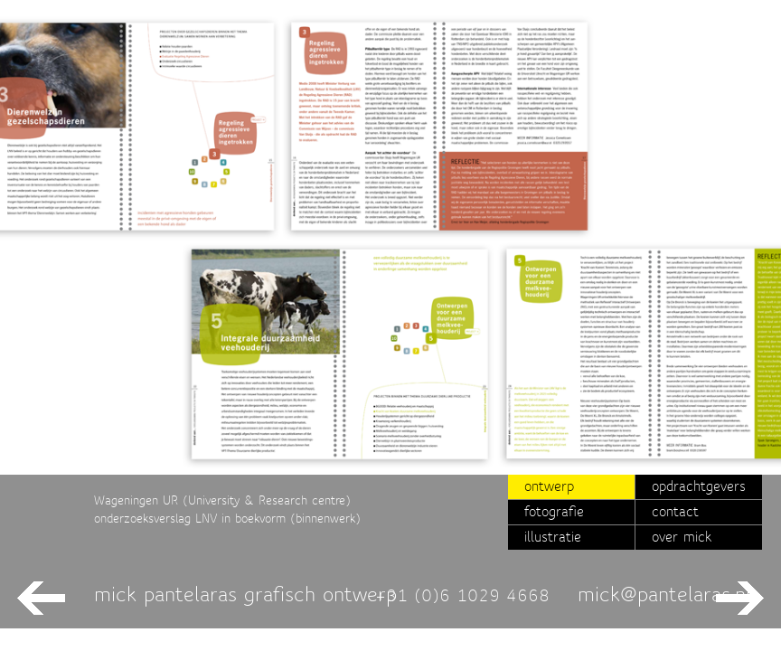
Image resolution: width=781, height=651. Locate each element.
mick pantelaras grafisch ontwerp (245, 594)
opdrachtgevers (699, 486)
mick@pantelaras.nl (664, 594)
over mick (681, 536)
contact (675, 511)
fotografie (554, 511)
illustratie (552, 536)
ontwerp (549, 486)
